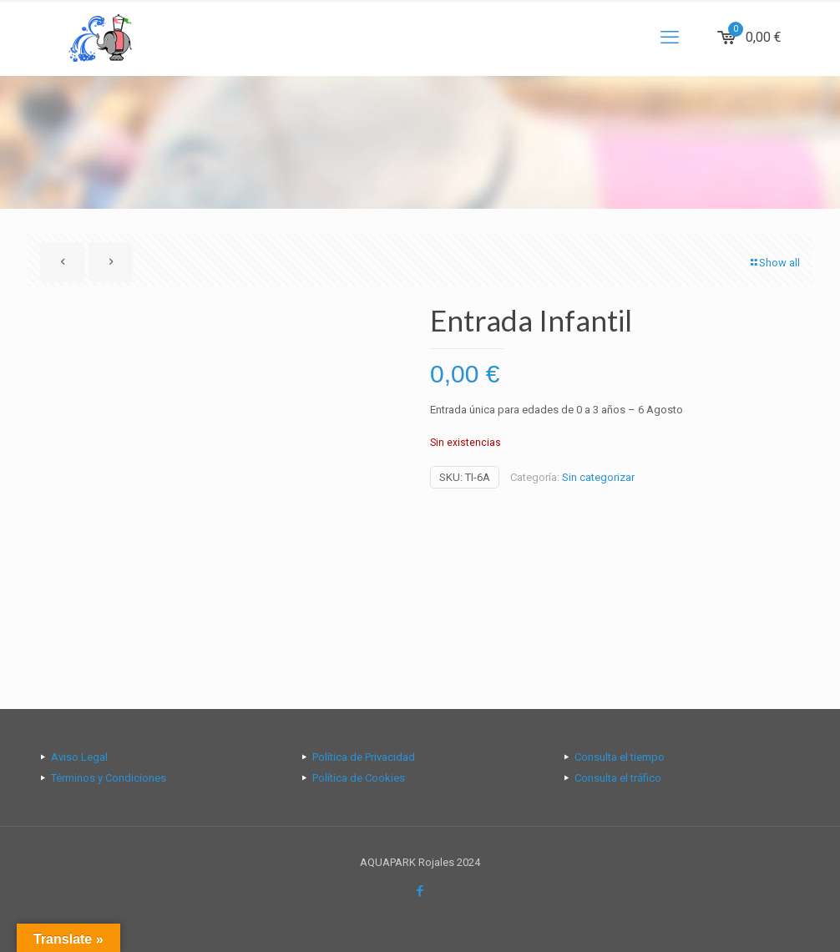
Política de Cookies (358, 778)
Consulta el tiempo (619, 757)
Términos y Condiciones (108, 778)
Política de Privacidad (363, 757)
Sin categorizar (598, 477)
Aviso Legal (79, 757)
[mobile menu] (669, 37)
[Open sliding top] (420, 19)
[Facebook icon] (420, 891)
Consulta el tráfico (617, 778)
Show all (774, 262)
